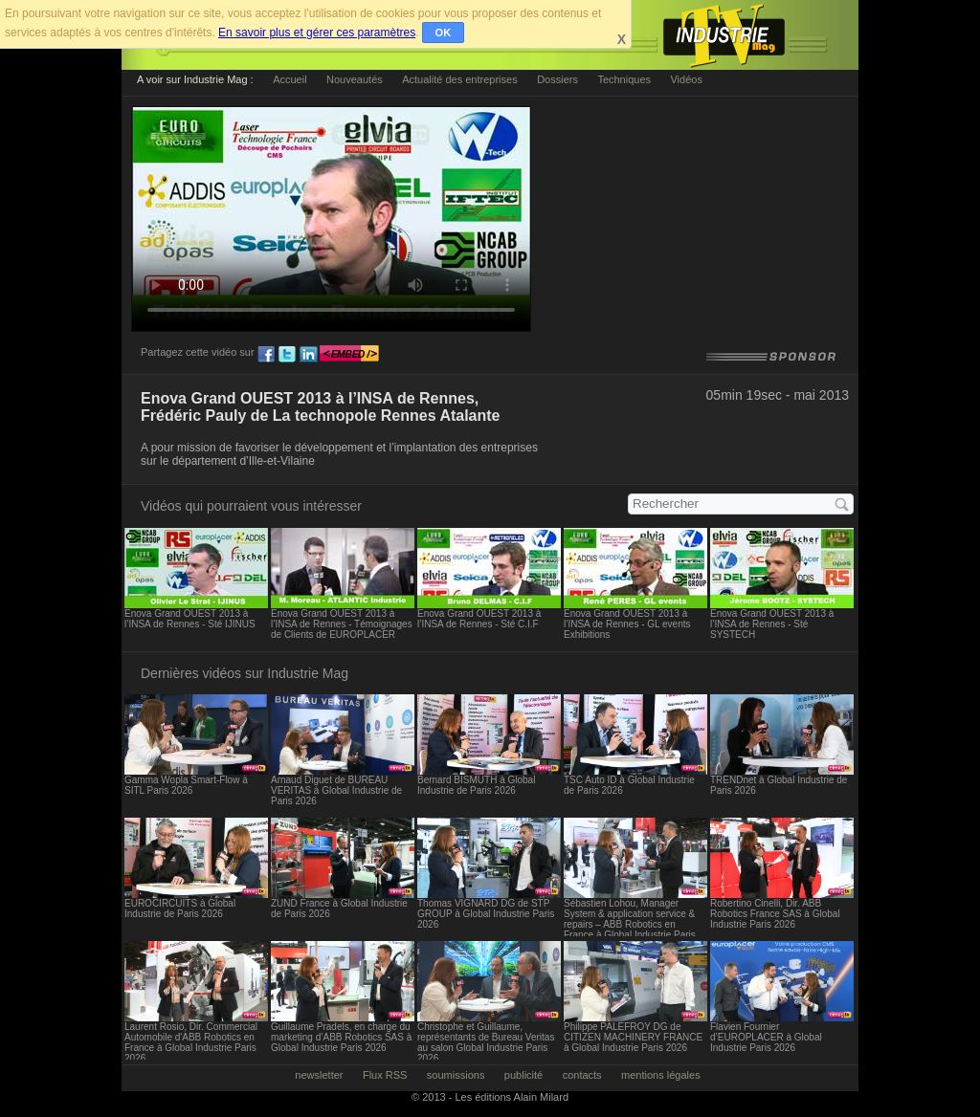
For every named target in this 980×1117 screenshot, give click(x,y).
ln (308, 354)
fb (266, 354)
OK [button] (443, 32)
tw (287, 354)
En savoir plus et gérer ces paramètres (316, 32)
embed (349, 354)
